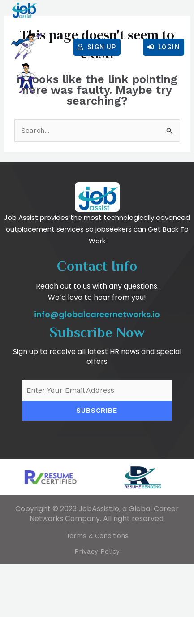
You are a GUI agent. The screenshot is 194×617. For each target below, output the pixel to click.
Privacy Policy (97, 604)
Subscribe (96, 463)
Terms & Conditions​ (97, 589)
